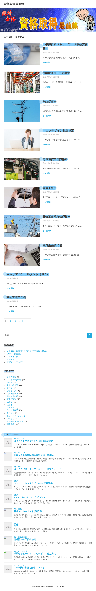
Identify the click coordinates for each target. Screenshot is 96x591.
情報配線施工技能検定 (56, 73)
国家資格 (56, 52)
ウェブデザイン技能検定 (58, 130)
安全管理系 (11, 399)
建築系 (9, 405)
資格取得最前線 (14, 4)
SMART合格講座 (14, 354)
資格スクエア (12, 359)
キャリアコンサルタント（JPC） (27, 274)
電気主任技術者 (52, 245)
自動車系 (10, 407)
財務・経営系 (12, 385)
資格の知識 (11, 377)
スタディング (12, 357)
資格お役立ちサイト (15, 421)
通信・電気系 (47, 52)
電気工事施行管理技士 (56, 216)
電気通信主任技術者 (55, 159)
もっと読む (47, 62)
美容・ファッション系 (16, 416)
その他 (9, 278)
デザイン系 (11, 391)
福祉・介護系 (12, 394)
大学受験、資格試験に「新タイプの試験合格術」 (27, 351)
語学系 (9, 382)
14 (23, 321)
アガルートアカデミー (16, 362)
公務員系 (10, 413)
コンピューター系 (14, 380)
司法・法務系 (12, 410)
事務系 (9, 388)
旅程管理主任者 (16, 297)
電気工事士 (49, 188)
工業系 (9, 402)
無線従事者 (49, 101)
